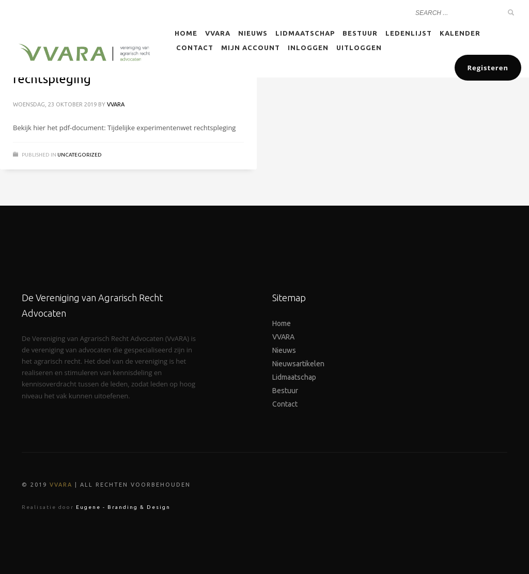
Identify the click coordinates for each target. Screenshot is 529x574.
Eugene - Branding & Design (123, 507)
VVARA (116, 104)
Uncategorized (79, 155)
